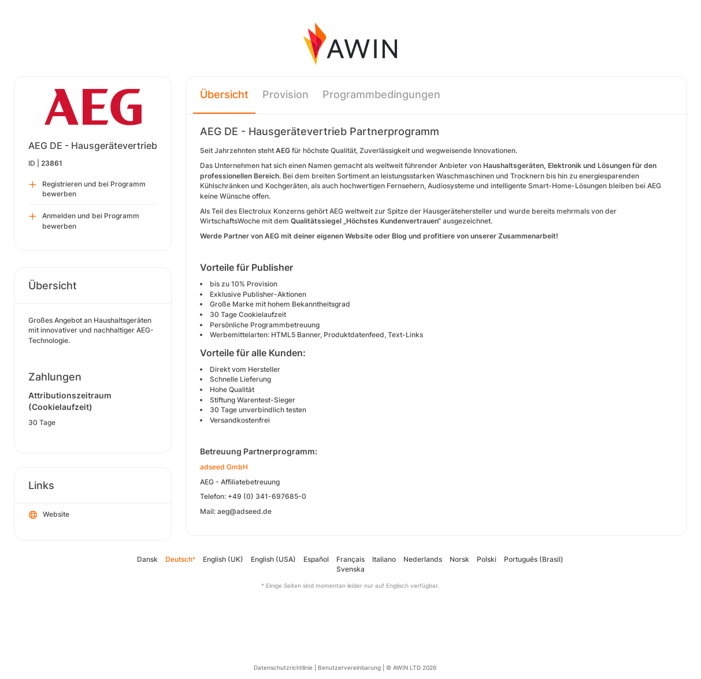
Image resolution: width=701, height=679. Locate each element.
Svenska (350, 569)
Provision (285, 94)
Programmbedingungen (381, 94)
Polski (486, 559)
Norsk (459, 559)
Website (49, 515)
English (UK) (223, 559)
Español (316, 559)
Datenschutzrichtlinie (283, 667)
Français (350, 559)
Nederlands (422, 559)
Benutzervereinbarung (349, 667)
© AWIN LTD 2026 (411, 667)
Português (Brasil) (533, 559)
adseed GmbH (224, 466)
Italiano (384, 559)
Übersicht (224, 94)
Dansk (147, 559)
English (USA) (273, 559)
